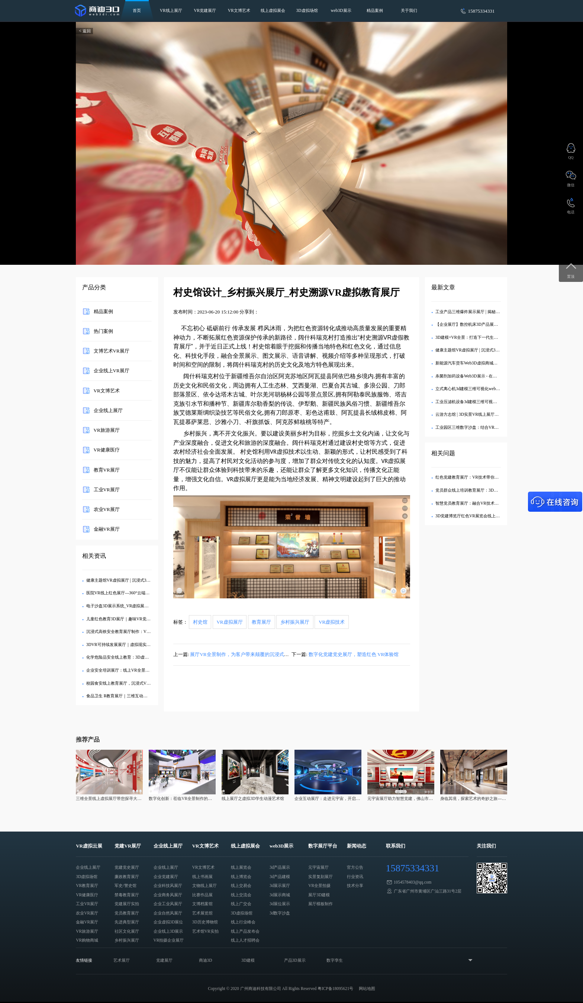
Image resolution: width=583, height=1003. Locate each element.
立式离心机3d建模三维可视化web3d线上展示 (475, 388)
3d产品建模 (280, 876)
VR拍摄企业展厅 (169, 940)
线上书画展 (202, 876)
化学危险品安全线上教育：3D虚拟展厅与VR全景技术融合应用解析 (147, 657)
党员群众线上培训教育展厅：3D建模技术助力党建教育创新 (489, 490)
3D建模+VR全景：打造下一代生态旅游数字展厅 (478, 337)
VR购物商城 (87, 940)
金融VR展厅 (107, 529)
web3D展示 (341, 10)
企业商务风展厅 (168, 895)
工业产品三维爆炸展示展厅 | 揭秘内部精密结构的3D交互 (486, 311)
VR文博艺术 (239, 10)
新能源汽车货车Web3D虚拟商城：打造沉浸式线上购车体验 (488, 363)
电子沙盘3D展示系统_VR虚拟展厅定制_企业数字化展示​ (136, 606)
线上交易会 (241, 885)
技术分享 (355, 885)
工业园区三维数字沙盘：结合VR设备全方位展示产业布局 (487, 427)
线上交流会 (241, 895)
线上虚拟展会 (273, 10)
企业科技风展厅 (168, 885)
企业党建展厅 (166, 876)
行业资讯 (355, 876)
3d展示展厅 (280, 885)
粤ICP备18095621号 (335, 988)
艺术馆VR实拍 (205, 931)
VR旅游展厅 (107, 430)
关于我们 (409, 10)
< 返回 (84, 31)
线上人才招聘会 (245, 940)
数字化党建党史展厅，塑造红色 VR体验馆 (354, 654)
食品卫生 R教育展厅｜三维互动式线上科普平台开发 (133, 696)
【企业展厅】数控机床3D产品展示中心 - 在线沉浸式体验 (486, 324)
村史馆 (200, 622)
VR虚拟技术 (332, 622)
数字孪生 (334, 960)
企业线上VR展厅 (111, 370)
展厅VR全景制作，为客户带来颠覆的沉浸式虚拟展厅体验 (251, 654)
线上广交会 (241, 903)
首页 (137, 10)
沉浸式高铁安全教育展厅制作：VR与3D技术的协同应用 (136, 631)
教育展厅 (261, 622)
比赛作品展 (202, 895)
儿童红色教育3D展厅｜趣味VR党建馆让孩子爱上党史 (134, 619)
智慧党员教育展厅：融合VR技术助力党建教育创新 (481, 503)
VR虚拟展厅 (229, 622)
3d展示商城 (280, 895)
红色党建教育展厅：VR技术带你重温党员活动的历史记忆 (487, 477)
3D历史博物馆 (205, 922)
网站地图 (367, 988)
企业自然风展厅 (168, 913)
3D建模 (248, 960)
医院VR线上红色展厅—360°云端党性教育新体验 (130, 593)
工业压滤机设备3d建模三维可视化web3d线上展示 (480, 401)
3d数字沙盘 (280, 913)
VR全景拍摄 (319, 885)
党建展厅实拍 (127, 903)
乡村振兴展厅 (294, 622)
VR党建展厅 (205, 10)
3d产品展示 (280, 867)
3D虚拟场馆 (307, 10)
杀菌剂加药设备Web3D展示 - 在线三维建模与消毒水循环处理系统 (494, 376)
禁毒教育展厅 (127, 895)
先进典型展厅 (127, 922)
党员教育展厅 (127, 913)
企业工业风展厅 (168, 903)
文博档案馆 (202, 903)
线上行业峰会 (243, 922)
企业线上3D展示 (168, 931)
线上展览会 (241, 867)
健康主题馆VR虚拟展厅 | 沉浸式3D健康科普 (126, 580)
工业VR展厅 (107, 489)
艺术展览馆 (202, 913)
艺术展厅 (121, 960)
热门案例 (103, 331)
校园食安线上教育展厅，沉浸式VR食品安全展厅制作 (134, 683)
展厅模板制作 (320, 903)
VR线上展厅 (171, 10)
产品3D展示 (295, 960)
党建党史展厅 (127, 867)
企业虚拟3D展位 (168, 922)
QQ (570, 157)
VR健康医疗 (107, 450)
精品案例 (375, 10)
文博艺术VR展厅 (111, 351)
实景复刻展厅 (320, 876)
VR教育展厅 (87, 885)
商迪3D (205, 960)
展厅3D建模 (319, 895)
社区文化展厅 (127, 931)
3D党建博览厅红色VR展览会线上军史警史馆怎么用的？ (486, 516)
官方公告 (355, 867)
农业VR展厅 (107, 509)
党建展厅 (164, 960)
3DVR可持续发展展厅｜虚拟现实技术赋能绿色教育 (132, 644)
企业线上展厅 (108, 410)
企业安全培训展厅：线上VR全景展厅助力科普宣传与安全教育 (142, 670)
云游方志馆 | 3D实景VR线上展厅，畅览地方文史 (479, 414)
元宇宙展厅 (318, 867)
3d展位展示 (280, 903)
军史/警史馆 (125, 885)
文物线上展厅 (204, 885)
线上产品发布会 (245, 931)
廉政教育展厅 (127, 876)
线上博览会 (241, 876)
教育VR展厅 (107, 469)
